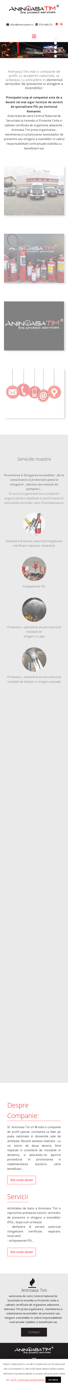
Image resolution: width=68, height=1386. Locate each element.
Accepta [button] (53, 1379)
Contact (34, 1332)
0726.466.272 (46, 24)
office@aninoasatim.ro (21, 24)
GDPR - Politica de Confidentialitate (28, 1379)
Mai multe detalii (21, 1180)
